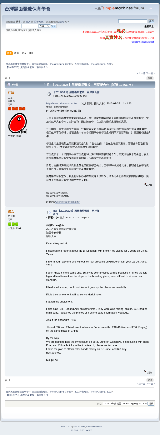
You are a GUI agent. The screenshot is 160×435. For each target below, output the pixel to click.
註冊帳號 (38, 21)
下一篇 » (150, 73)
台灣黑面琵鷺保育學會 (27, 8)
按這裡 (141, 31)
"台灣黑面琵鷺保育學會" (67, 202)
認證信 (61, 21)
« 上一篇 (141, 73)
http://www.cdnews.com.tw (61, 103)
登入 (28, 21)
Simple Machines (94, 426)
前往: (99, 403)
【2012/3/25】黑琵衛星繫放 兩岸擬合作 (76, 92)
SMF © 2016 (79, 426)
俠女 (11, 211)
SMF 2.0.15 (66, 426)
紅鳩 (11, 93)
